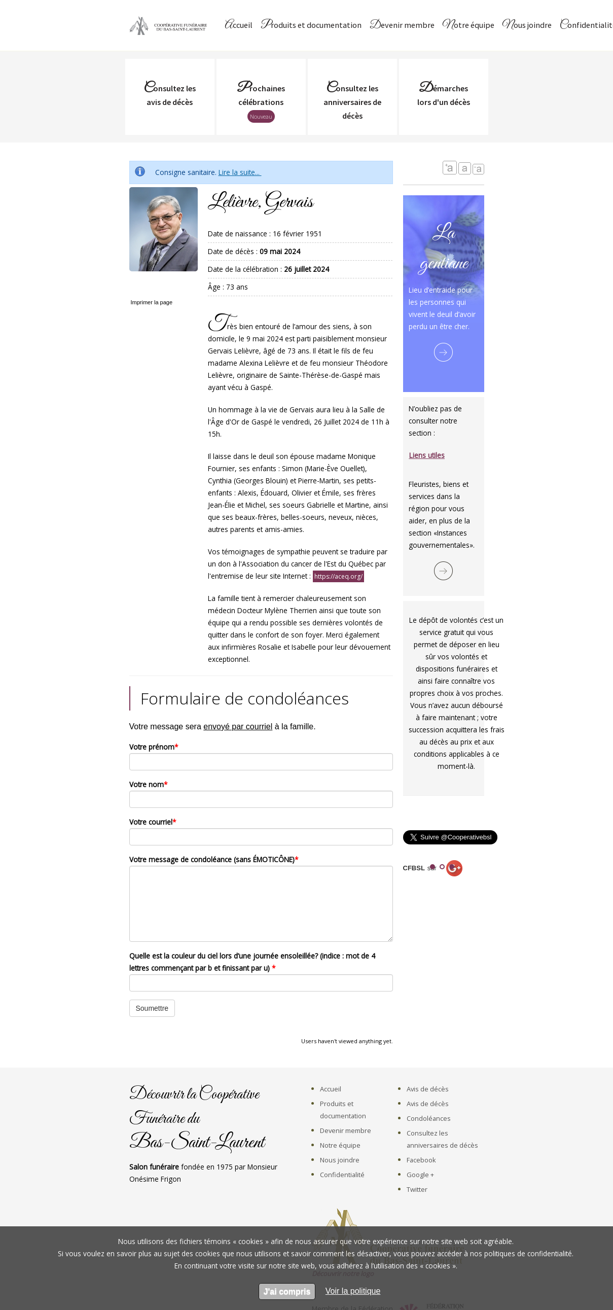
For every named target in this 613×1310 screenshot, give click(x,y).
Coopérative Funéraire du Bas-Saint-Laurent (169, 25)
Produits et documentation (311, 25)
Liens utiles (427, 455)
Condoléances (429, 1118)
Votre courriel (152, 822)
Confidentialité (342, 1174)
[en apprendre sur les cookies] (353, 1291)
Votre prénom (153, 747)
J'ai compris (287, 1291)
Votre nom (148, 784)
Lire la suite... (240, 172)
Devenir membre (402, 25)
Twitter (417, 1189)
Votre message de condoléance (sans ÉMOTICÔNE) (213, 859)
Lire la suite (443, 352)
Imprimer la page (152, 302)
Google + (420, 1174)
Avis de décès (428, 1088)
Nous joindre (527, 25)
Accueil (239, 25)
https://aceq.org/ (338, 576)
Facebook (421, 1159)
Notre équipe (468, 25)
